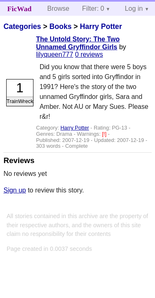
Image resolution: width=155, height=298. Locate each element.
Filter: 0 (93, 8)
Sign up (14, 190)
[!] (105, 134)
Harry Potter (101, 26)
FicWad (19, 9)
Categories (22, 26)
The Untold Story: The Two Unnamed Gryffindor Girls (77, 43)
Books (60, 26)
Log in (134, 8)
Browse (58, 8)
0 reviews (89, 54)
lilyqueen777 (54, 54)
